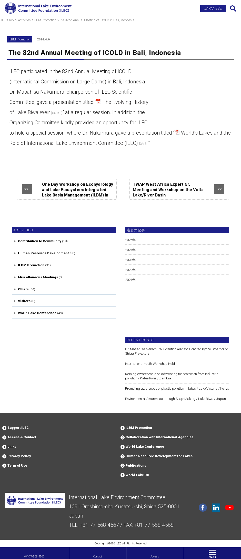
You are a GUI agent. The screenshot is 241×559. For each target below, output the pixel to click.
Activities (23, 230)
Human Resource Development (43, 253)
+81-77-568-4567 (34, 556)
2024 (128, 250)
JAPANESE (213, 8)
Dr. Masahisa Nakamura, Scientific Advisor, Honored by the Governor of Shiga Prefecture (176, 351)
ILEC (119, 543)
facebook (203, 507)
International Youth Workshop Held (150, 364)
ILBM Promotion (31, 265)
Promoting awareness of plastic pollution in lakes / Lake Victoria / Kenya (177, 388)
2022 (128, 270)
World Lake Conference (37, 313)
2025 (128, 240)
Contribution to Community (39, 241)
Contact (97, 556)
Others (23, 289)
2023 (128, 260)
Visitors (24, 301)
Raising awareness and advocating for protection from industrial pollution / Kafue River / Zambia (172, 376)
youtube (229, 507)
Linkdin (216, 507)
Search (233, 8)
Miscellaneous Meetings (38, 277)
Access (154, 556)
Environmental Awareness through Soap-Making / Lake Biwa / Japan (175, 399)
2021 (128, 280)
